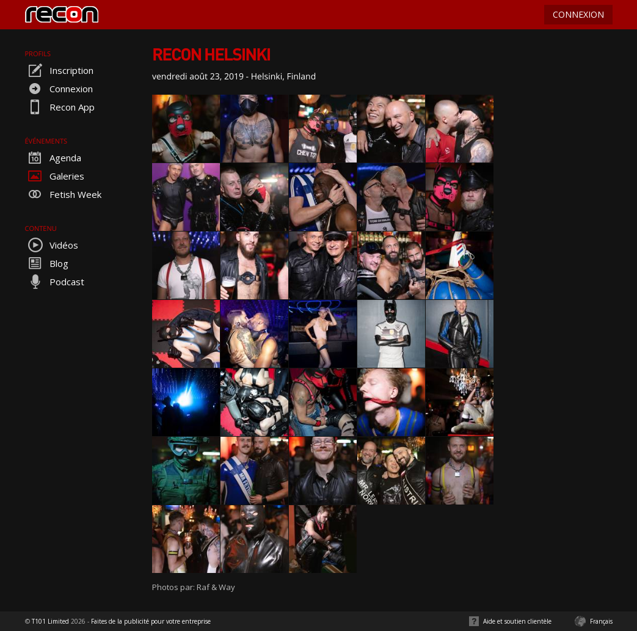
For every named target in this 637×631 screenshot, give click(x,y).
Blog (46, 263)
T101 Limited (50, 621)
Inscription (59, 70)
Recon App (60, 107)
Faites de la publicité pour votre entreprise (151, 621)
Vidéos (51, 245)
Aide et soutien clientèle (517, 621)
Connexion (59, 88)
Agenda (53, 157)
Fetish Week (63, 194)
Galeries (54, 176)
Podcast (54, 281)
